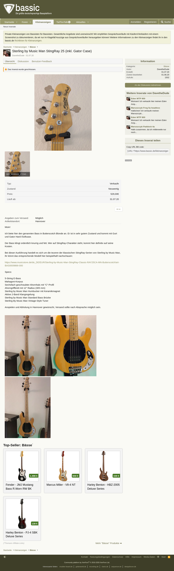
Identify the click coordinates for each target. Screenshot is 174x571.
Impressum (136, 557)
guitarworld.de (81, 566)
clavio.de (105, 566)
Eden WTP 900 (138, 98)
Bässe (166, 66)
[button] (17, 22)
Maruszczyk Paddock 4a (143, 126)
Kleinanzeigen (43, 22)
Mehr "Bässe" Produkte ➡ (109, 543)
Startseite (9, 22)
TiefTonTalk (62, 22)
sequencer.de (116, 566)
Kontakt (84, 557)
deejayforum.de (130, 566)
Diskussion (23, 61)
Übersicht (10, 61)
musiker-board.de (66, 566)
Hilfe (127, 557)
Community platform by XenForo (87, 562)
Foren (25, 22)
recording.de (94, 566)
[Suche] (165, 22)
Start (163, 557)
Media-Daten (149, 557)
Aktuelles (80, 22)
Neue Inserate (9, 26)
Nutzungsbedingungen (100, 557)
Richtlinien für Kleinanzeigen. (28, 40)
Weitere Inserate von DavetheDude (147, 93)
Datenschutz (117, 557)
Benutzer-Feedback (42, 61)
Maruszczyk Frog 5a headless (145, 108)
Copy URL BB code (135, 147)
